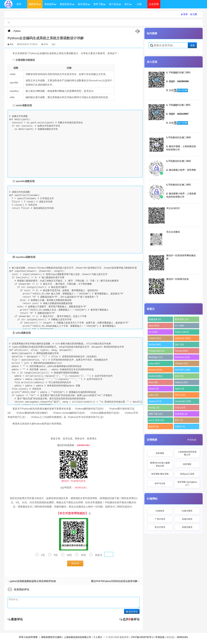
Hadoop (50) (181, 382)
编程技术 (35, 4)
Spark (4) (179, 388)
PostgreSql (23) (156, 351)
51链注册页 (187, 511)
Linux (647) (154, 363)
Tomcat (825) (181, 351)
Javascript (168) (183, 401)
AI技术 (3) (180, 426)
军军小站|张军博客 (28, 637)
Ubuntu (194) (155, 369)
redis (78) (153, 395)
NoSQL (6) (154, 407)
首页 (18, 4)
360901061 (182, 637)
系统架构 (50, 4)
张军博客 (160, 453)
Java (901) (154, 325)
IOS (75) (179, 376)
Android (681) (155, 376)
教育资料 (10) (182, 319)
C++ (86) (179, 325)
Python (17, 31)
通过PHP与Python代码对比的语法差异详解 (114, 581)
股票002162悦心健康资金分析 (160, 464)
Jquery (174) (155, 401)
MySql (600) (155, 344)
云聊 (139, 4)
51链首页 (160, 511)
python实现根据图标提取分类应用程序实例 (33, 581)
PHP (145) (180, 395)
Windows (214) (182, 357)
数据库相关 (67, 4)
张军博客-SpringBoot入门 (187, 483)
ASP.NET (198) (182, 369)
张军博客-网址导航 (160, 474)
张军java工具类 (187, 474)
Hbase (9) (153, 388)
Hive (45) (153, 382)
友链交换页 (187, 527)
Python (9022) (182, 332)
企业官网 (154, 4)
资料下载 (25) (155, 414)
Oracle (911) (155, 338)
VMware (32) (181, 363)
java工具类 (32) (156, 420)
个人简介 (97, 637)
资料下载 (99, 4)
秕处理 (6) (154, 426)
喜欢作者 (75, 563)
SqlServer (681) (183, 338)
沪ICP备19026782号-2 (142, 637)
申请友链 (191, 439)
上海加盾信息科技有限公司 (187, 453)
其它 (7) (179, 420)
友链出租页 (187, 519)
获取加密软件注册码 (51, 637)
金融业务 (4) (155, 319)
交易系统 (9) (181, 414)
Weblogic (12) (156, 357)
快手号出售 (160, 483)
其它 (128, 4)
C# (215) (153, 332)
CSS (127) (180, 407)
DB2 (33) (179, 344)
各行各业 (115, 4)
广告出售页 (160, 519)
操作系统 (84, 4)
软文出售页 (160, 527)
